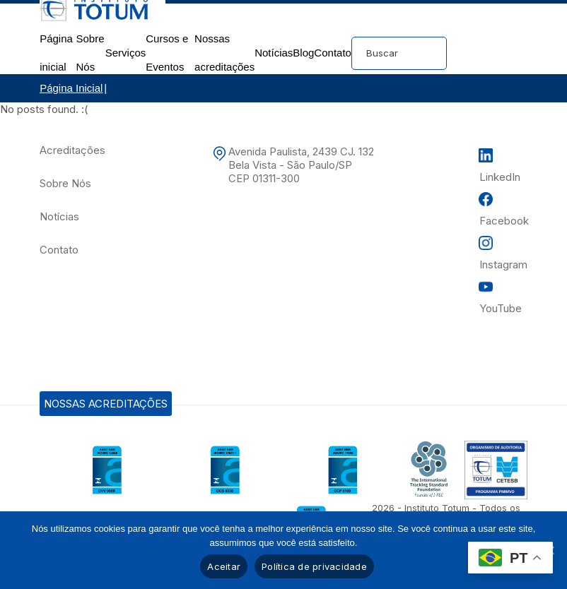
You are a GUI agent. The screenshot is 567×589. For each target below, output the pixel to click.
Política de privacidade (314, 566)
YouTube (500, 308)
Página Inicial (71, 88)
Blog (303, 53)
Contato (332, 53)
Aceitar (223, 566)
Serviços (125, 53)
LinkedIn (499, 177)
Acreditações (72, 150)
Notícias (274, 53)
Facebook (504, 220)
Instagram (503, 264)
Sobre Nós (65, 183)
